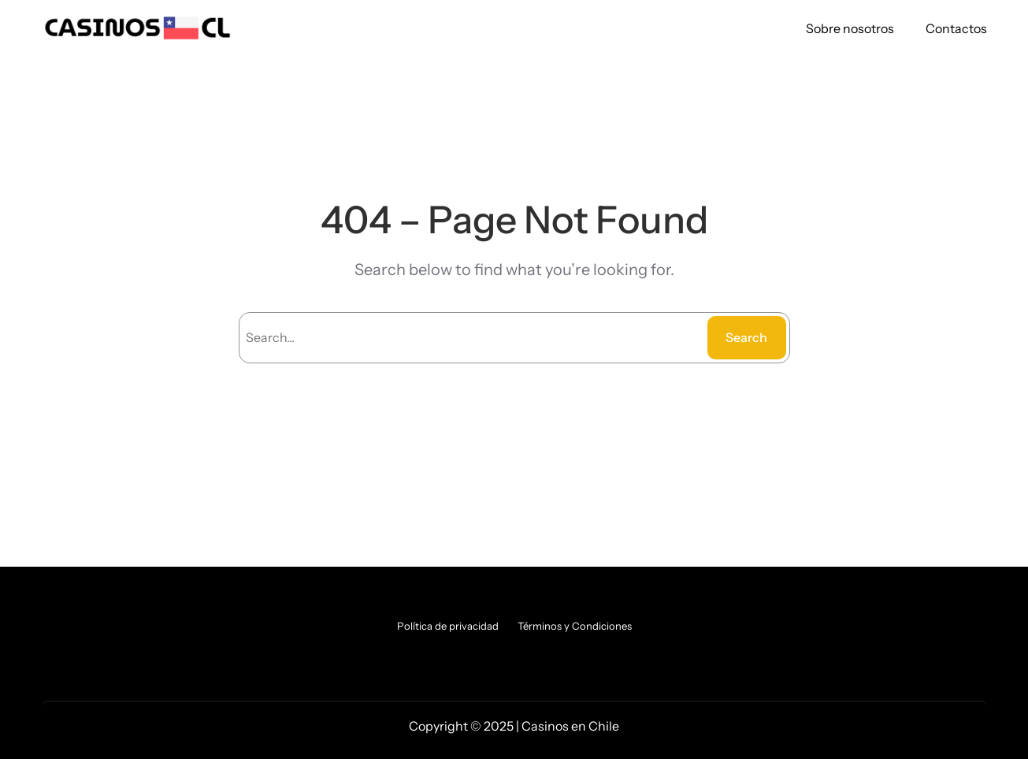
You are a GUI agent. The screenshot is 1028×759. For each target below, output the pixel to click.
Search (746, 337)
